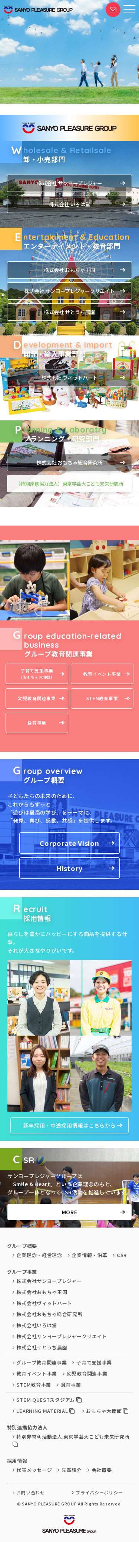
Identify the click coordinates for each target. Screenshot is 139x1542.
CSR (120, 1255)
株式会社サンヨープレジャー (47, 1280)
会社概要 (99, 1469)
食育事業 (36, 722)
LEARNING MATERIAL (44, 1410)
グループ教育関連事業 (40, 1362)
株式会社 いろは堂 (69, 204)
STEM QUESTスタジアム (47, 1399)
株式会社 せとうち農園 (69, 312)
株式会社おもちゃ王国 (40, 1291)
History (69, 868)
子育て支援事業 (36, 674)
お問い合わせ (29, 1492)
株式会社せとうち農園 (40, 1347)
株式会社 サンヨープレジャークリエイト (69, 291)
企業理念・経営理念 (37, 1255)
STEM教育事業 (102, 698)
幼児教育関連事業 (37, 698)
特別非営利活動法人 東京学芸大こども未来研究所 (71, 1440)
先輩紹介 (69, 1469)
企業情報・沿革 (87, 1255)
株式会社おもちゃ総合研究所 (48, 1314)
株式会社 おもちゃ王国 (69, 269)
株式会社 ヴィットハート (70, 377)
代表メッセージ (32, 1469)
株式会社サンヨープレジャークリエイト (60, 1336)
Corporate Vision (69, 843)
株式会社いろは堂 (35, 1325)
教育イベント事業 (102, 674)
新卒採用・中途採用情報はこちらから (69, 1125)
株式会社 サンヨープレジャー (69, 183)
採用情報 (17, 1460)
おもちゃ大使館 (105, 1410)
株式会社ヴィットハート (42, 1303)
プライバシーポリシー (97, 1492)
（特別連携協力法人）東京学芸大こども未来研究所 (69, 483)
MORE (69, 1212)
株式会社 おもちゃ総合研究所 (69, 462)
